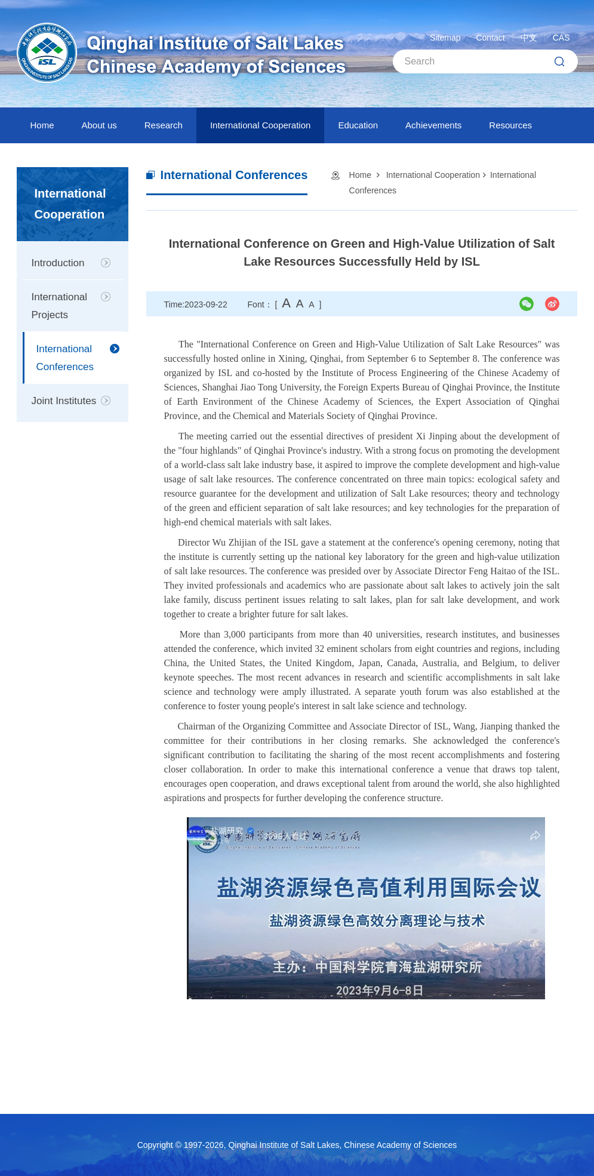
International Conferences (65, 357)
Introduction (58, 263)
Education (358, 125)
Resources (510, 125)
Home (42, 125)
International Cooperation (260, 125)
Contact (490, 37)
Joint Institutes (64, 401)
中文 (529, 37)
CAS (561, 37)
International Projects (60, 306)
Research (163, 125)
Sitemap (445, 37)
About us (99, 125)
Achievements (433, 125)
